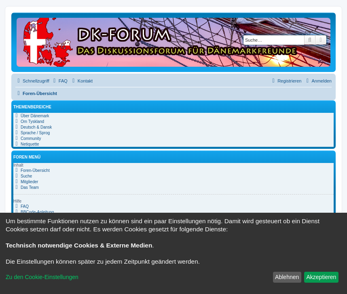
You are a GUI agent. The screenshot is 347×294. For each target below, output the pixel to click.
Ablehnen (287, 277)
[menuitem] (59, 81)
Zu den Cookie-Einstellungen (42, 277)
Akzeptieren (321, 277)
